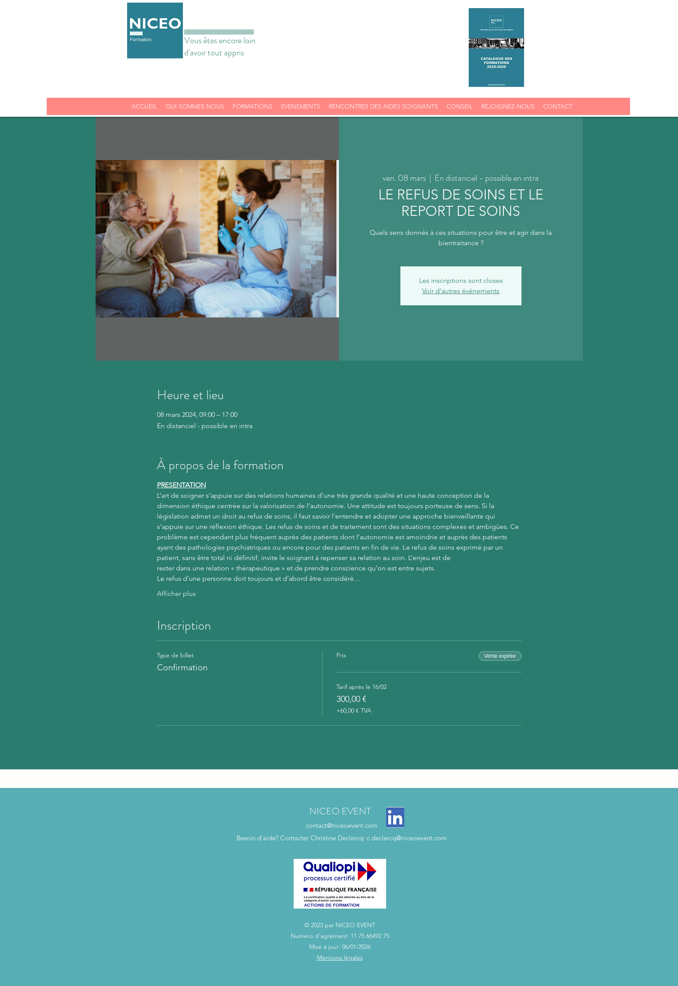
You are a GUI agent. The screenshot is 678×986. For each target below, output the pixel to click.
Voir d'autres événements (460, 291)
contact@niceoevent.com (341, 825)
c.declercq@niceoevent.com (407, 838)
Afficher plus (176, 593)
